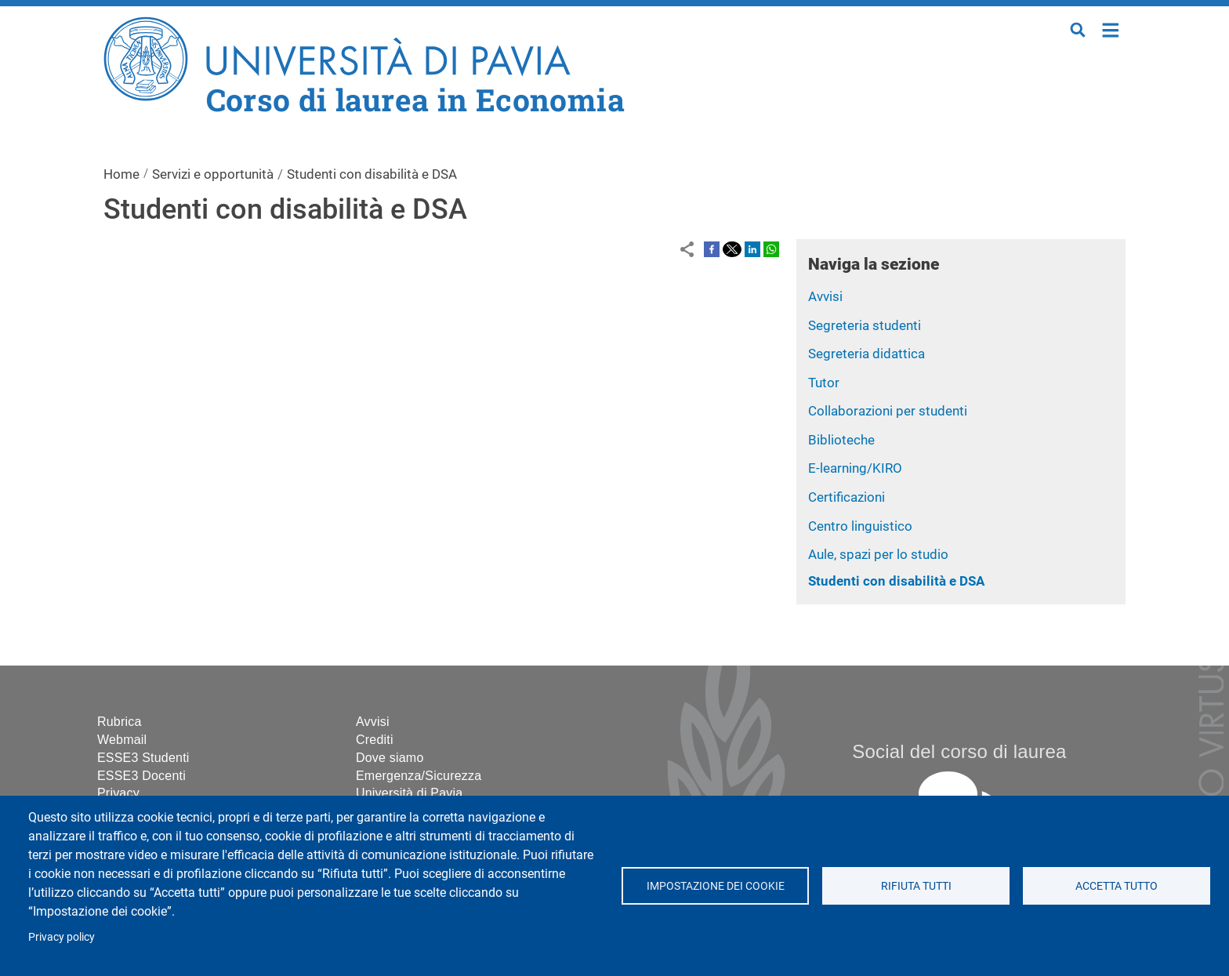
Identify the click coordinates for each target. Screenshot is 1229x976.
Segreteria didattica (866, 353)
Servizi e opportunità (213, 174)
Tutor (823, 382)
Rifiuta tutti (915, 886)
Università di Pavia (409, 793)
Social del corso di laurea (959, 751)
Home (1111, 28)
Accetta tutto (1116, 886)
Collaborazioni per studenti (887, 411)
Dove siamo (389, 757)
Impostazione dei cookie (715, 886)
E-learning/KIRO (855, 468)
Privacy (118, 793)
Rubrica (119, 721)
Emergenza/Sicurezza (418, 775)
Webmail (122, 739)
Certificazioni (846, 497)
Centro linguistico (860, 526)
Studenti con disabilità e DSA (896, 581)
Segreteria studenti (864, 325)
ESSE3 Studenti (143, 757)
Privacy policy (61, 937)
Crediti (374, 739)
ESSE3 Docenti (141, 775)
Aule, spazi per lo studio (878, 554)
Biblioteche (841, 440)
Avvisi (825, 296)
